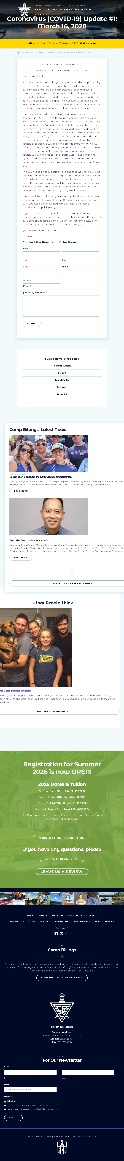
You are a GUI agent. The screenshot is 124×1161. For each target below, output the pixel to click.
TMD (96, 1137)
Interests (8, 1096)
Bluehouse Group (79, 1137)
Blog (60, 373)
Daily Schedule (104, 921)
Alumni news (60, 366)
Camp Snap (83, 5)
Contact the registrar (62, 858)
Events (60, 387)
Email (26, 267)
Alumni (39, 5)
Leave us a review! (62, 871)
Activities (65, 9)
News (60, 394)
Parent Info (41, 15)
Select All (11, 1101)
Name (26, 248)
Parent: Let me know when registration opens (27, 1105)
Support (72, 5)
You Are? (27, 281)
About (38, 9)
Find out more (88, 43)
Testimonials (82, 921)
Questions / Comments (35, 293)
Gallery (51, 9)
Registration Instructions (62, 838)
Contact (49, 5)
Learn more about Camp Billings (62, 978)
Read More (21, 491)
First (25, 260)
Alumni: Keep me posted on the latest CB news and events (33, 1109)
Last (64, 260)
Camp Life (60, 380)
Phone (65, 267)
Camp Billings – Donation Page (66, 916)
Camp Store (60, 5)
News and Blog (83, 9)
